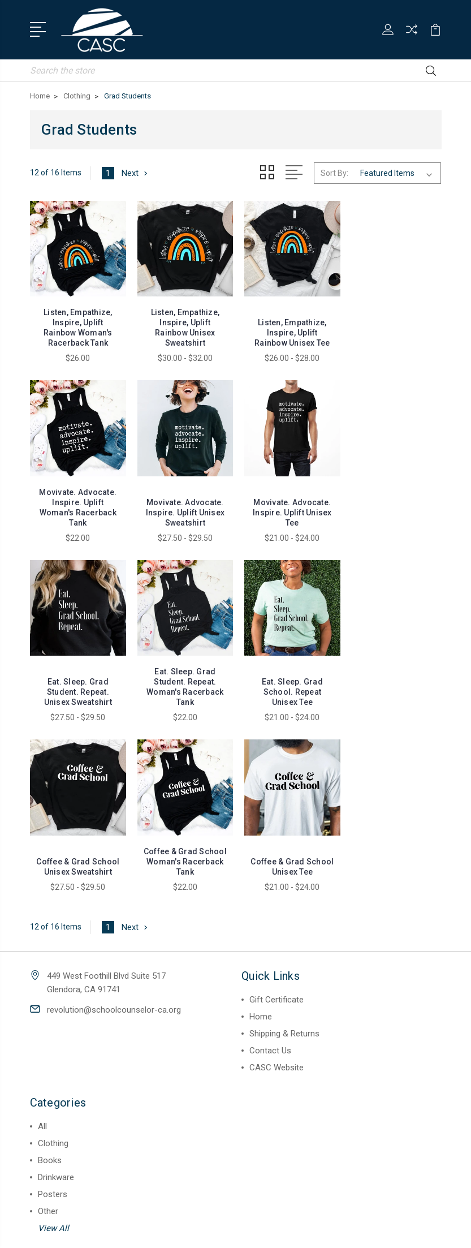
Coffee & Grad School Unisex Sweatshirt (182, 677)
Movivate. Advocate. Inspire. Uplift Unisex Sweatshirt (77, 509)
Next (136, 172)
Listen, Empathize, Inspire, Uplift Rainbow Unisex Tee (288, 331)
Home (260, 832)
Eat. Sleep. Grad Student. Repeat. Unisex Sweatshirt (288, 509)
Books (50, 976)
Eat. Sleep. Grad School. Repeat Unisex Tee (76, 677)
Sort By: (334, 173)
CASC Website (276, 883)
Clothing (53, 959)
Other (48, 1027)
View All (53, 1044)
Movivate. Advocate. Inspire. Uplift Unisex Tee (182, 509)
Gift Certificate (276, 815)
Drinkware (56, 993)
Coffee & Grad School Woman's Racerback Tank (289, 677)
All (42, 942)
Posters (52, 1010)
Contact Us (270, 866)
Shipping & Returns (284, 849)
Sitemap (276, 1229)
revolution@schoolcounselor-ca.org (114, 825)
